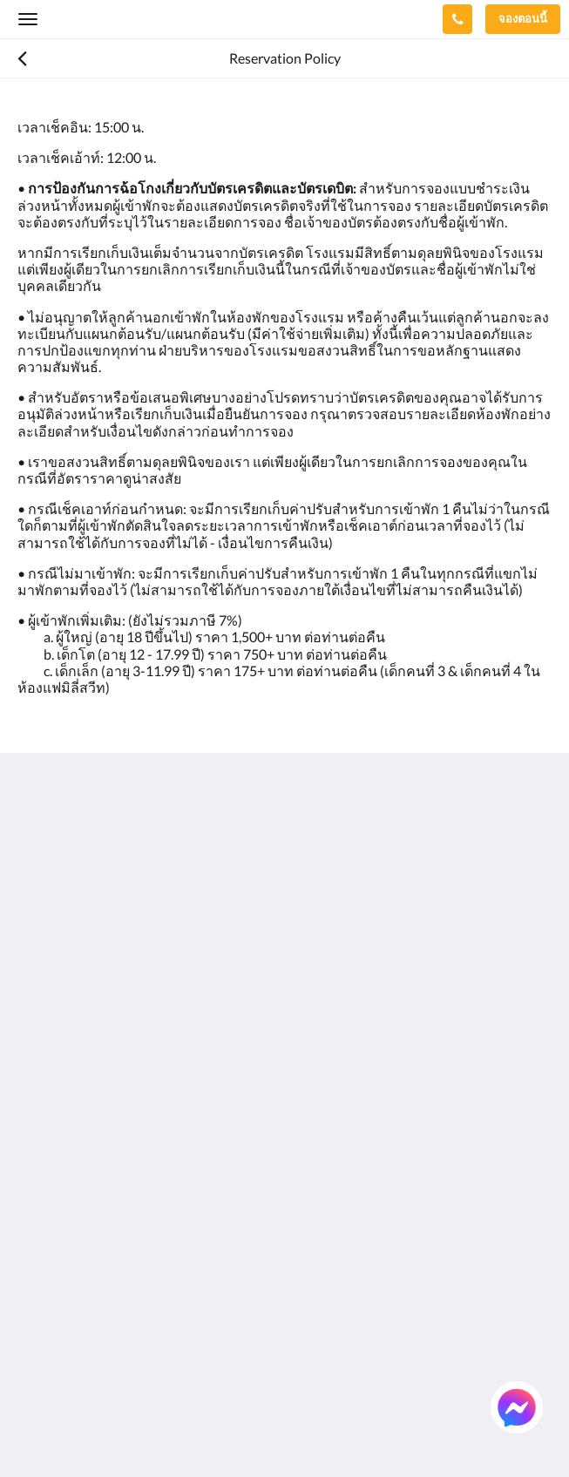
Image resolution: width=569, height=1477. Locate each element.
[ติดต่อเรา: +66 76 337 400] (457, 19)
